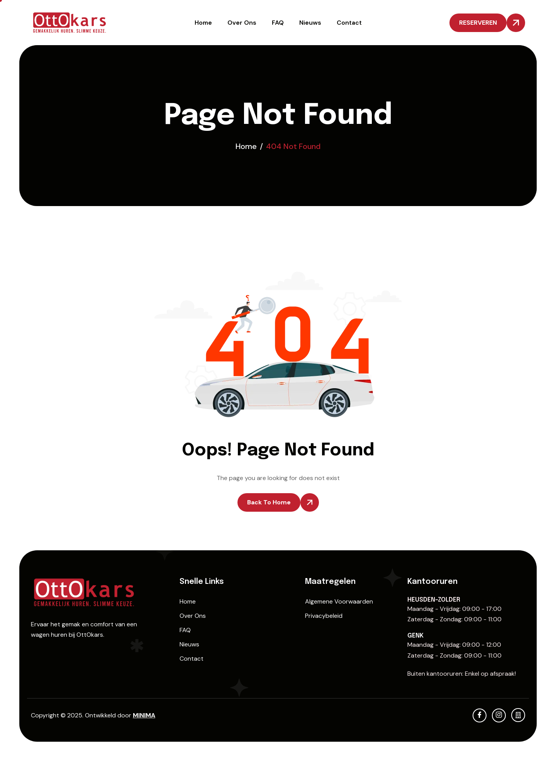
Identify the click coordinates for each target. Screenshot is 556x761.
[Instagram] (499, 715)
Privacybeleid (323, 616)
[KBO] (518, 715)
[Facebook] (479, 715)
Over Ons (241, 23)
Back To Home (269, 502)
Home (203, 23)
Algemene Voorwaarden (339, 601)
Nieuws (310, 23)
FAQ (278, 23)
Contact (349, 23)
